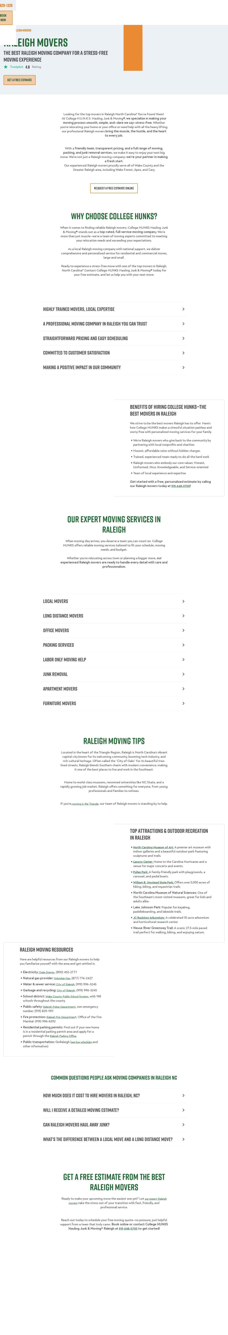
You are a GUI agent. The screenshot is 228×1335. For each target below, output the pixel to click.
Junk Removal (74, 18)
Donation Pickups (103, 18)
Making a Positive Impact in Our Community (114, 372)
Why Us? (172, 18)
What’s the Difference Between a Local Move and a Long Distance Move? (114, 1161)
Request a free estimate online (114, 188)
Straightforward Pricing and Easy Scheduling (114, 341)
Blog (187, 18)
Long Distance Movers (114, 622)
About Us (128, 5)
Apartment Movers (114, 699)
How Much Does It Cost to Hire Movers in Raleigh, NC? (114, 1112)
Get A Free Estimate (19, 79)
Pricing (156, 18)
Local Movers (114, 606)
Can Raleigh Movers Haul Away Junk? (114, 1143)
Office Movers (114, 637)
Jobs (56, 5)
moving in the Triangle (88, 815)
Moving (54, 18)
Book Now (214, 17)
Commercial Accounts (80, 5)
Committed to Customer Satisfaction (114, 356)
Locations (108, 5)
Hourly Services (133, 18)
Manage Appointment (182, 5)
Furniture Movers (114, 715)
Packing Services (114, 653)
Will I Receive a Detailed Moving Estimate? (114, 1127)
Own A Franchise (151, 5)
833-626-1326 (214, 5)
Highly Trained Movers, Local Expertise (114, 310)
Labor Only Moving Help (114, 668)
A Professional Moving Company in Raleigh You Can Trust (114, 325)
